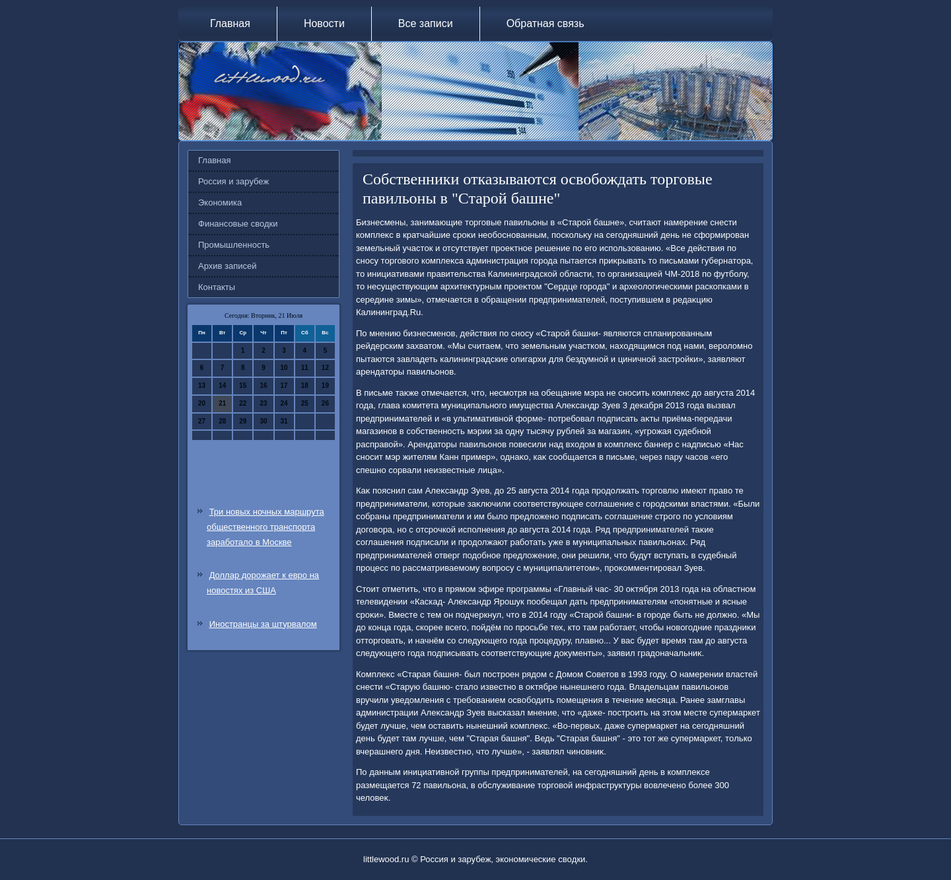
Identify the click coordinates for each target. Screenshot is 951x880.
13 (201, 385)
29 (242, 421)
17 (284, 385)
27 (201, 421)
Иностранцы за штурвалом (263, 624)
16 (263, 385)
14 (222, 385)
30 (263, 421)
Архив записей (227, 266)
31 (284, 421)
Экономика (220, 202)
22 (242, 403)
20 (201, 403)
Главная (230, 23)
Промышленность (233, 245)
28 (222, 421)
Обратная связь (545, 23)
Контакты (216, 287)
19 (325, 385)
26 (325, 403)
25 (304, 403)
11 (304, 367)
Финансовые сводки (237, 224)
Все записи (425, 23)
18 (304, 385)
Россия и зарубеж (233, 181)
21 (222, 403)
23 (263, 403)
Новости (324, 23)
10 (284, 367)
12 (325, 367)
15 (242, 385)
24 (284, 403)
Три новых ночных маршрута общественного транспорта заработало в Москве (265, 527)
